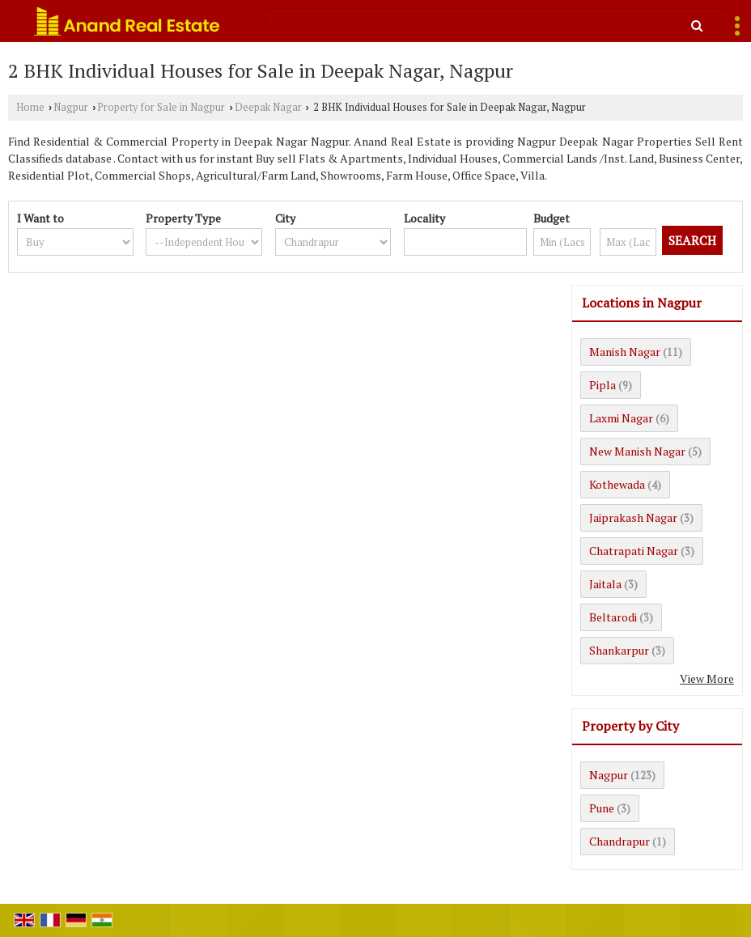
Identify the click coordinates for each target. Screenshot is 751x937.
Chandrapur (619, 841)
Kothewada (617, 484)
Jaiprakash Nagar (633, 517)
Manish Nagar (624, 351)
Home (30, 107)
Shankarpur (619, 650)
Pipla (602, 384)
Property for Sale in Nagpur (161, 107)
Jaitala (605, 583)
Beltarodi (613, 617)
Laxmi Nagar (621, 418)
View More (707, 678)
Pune (601, 808)
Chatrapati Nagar (633, 550)
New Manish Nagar (637, 451)
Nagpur (70, 107)
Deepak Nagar (268, 107)
